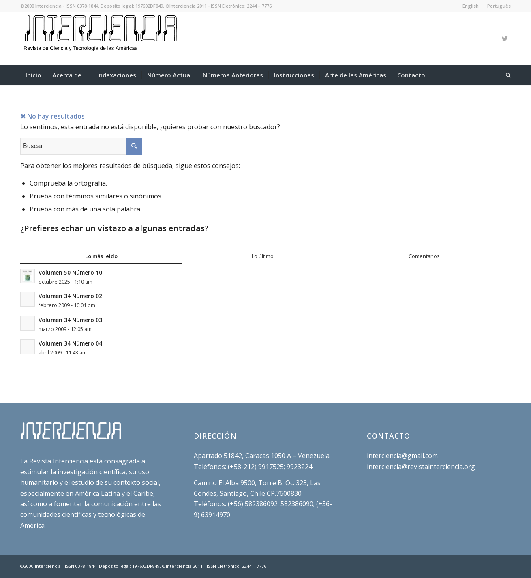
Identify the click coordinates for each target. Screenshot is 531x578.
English (470, 6)
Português (499, 6)
